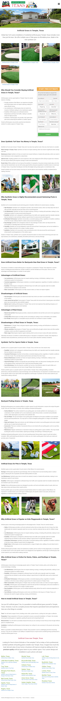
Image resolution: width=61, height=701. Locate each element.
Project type (40, 104)
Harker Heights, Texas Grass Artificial (29, 684)
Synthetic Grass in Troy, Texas (7, 668)
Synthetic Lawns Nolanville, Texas (29, 675)
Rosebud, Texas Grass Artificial (48, 682)
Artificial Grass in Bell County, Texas (8, 680)
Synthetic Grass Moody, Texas (28, 657)
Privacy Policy (19, 697)
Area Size (51, 104)
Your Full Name (41, 117)
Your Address (41, 98)
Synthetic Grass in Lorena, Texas (48, 672)
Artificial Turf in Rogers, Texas (7, 690)
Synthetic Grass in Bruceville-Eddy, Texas (30, 662)
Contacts (32, 697)
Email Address (52, 117)
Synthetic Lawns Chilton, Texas (48, 668)
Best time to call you (53, 121)
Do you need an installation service (42, 110)
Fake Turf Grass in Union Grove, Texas (29, 679)
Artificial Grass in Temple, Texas (10, 62)
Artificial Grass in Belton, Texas (7, 657)
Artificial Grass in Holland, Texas (28, 666)
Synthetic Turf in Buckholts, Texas (49, 663)
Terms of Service (26, 697)
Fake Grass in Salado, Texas (27, 671)
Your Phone (40, 121)
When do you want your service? (53, 110)
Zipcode (55, 98)
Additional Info (41, 126)
